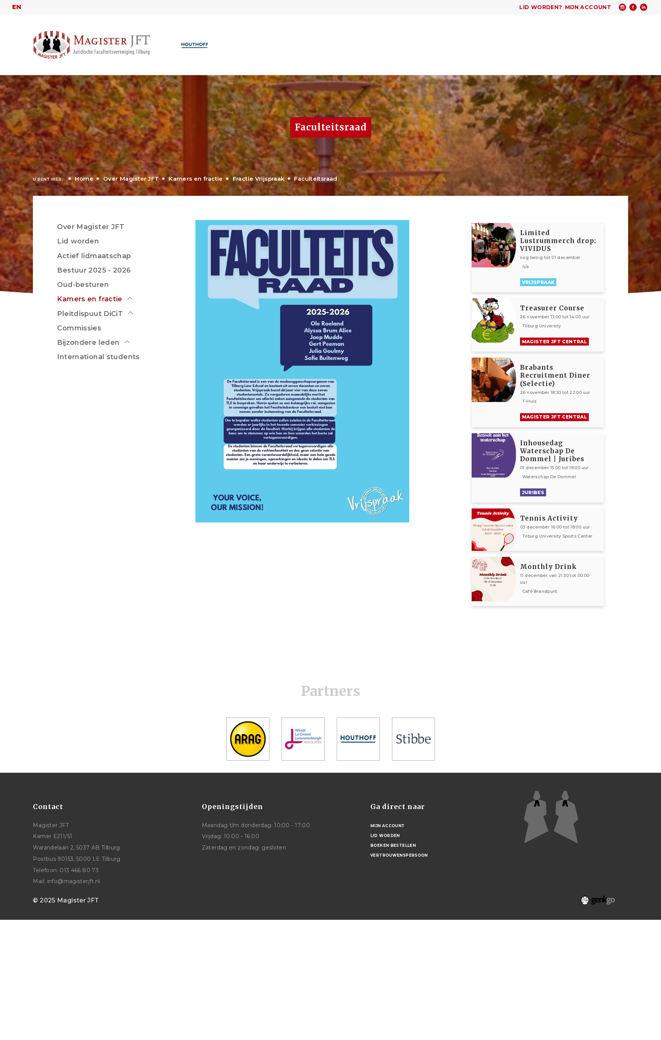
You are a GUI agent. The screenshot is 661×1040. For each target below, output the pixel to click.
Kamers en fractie (196, 178)
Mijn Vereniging (531, 41)
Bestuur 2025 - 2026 (94, 270)
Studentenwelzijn (465, 41)
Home (226, 41)
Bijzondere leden (88, 342)
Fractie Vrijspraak (259, 178)
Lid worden (78, 241)
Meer (576, 40)
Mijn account (588, 7)
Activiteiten (333, 41)
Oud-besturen (83, 285)
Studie (413, 41)
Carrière (377, 41)
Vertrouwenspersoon (399, 855)
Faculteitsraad (315, 178)
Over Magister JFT (271, 41)
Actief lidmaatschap (94, 256)
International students (98, 357)
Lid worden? (540, 7)
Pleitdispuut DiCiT (90, 314)
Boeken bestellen (393, 845)
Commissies (79, 328)
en (17, 7)
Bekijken (562, 258)
